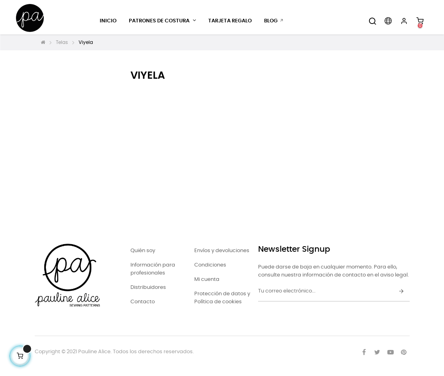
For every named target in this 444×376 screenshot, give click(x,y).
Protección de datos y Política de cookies (222, 297)
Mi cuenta (206, 279)
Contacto (142, 301)
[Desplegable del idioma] (388, 21)
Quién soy (142, 250)
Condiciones (210, 265)
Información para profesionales (152, 269)
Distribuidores (148, 287)
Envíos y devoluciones (221, 250)
